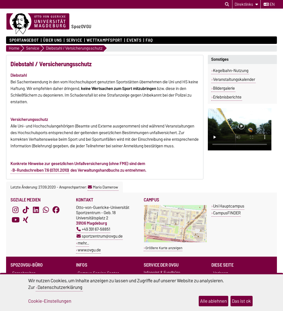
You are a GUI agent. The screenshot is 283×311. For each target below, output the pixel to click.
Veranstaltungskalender (234, 79)
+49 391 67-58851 (93, 229)
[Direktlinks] (246, 4)
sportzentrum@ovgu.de (100, 236)
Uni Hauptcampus (228, 206)
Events (134, 40)
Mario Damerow (103, 187)
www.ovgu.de (89, 249)
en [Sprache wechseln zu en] (269, 4)
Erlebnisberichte (227, 97)
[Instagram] (15, 210)
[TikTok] (26, 210)
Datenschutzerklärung (60, 287)
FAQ (149, 40)
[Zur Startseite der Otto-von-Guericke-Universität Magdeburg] (38, 24)
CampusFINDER (227, 212)
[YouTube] (15, 220)
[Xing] (26, 220)
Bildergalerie (224, 88)
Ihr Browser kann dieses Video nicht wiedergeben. (239, 129)
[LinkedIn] (36, 210)
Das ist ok (241, 301)
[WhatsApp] (46, 210)
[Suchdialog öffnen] (227, 4)
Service (74, 40)
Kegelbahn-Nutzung (230, 70)
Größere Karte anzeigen (163, 248)
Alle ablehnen (213, 301)
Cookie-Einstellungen (49, 301)
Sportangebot (24, 40)
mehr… (83, 243)
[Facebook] (56, 210)
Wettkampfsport (104, 40)
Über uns (52, 40)
